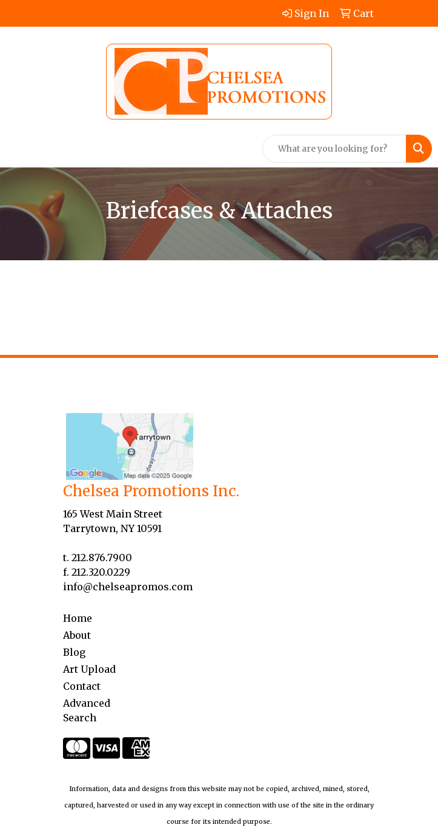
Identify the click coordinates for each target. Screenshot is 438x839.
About (77, 635)
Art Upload (89, 669)
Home (77, 618)
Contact (82, 686)
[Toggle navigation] (19, 148)
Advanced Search (86, 710)
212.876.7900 (101, 557)
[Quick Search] (334, 149)
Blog (74, 652)
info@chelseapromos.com (128, 587)
